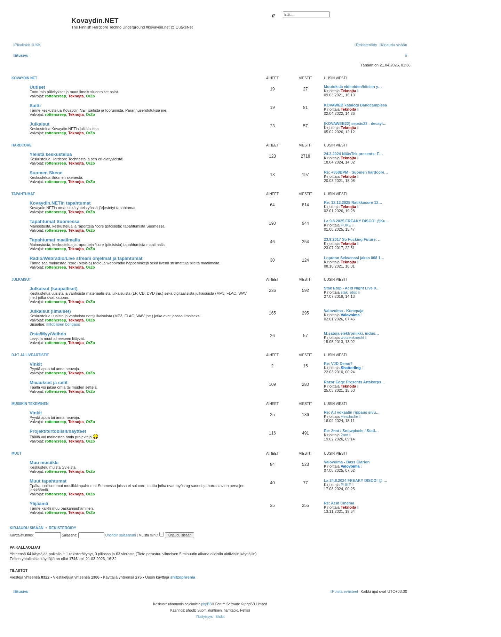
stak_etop (349, 292)
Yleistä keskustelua (51, 154)
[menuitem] (36, 45)
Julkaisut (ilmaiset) (50, 311)
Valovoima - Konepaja (344, 311)
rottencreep (55, 96)
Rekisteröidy (62, 528)
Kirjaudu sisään (26, 528)
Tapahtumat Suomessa (54, 221)
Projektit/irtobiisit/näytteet (58, 431)
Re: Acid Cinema (339, 503)
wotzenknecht (352, 337)
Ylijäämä (39, 503)
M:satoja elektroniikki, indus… (351, 333)
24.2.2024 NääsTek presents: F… (353, 154)
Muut (16, 453)
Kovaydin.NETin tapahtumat (60, 203)
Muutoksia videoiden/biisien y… (353, 87)
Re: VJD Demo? (338, 363)
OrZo (90, 96)
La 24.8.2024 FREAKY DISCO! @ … (355, 480)
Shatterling (350, 368)
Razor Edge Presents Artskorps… (354, 382)
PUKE (346, 225)
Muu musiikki (44, 462)
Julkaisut (39, 124)
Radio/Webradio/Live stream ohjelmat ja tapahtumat (86, 258)
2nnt (344, 435)
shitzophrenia (182, 577)
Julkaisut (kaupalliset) (54, 288)
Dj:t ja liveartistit (30, 355)
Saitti (35, 105)
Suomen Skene (46, 172)
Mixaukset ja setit (48, 382)
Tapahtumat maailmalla (55, 239)
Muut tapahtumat (48, 481)
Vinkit (36, 364)
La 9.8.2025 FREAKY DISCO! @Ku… (356, 221)
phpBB (206, 604)
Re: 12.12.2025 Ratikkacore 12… (353, 202)
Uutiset (37, 87)
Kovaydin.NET (24, 78)
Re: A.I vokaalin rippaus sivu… (352, 412)
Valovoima (350, 315)
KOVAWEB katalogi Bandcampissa (355, 105)
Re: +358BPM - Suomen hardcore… (356, 172)
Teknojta (76, 96)
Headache (349, 416)
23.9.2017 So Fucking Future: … (353, 239)
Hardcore (21, 145)
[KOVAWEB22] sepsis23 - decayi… (355, 123)
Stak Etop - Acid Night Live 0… (352, 288)
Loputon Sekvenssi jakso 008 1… (354, 258)
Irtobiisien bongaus (63, 324)
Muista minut (151, 535)
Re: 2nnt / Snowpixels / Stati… (351, 431)
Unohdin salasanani (120, 535)
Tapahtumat (23, 194)
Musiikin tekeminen (30, 404)
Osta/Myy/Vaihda (48, 333)
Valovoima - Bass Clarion (346, 462)
